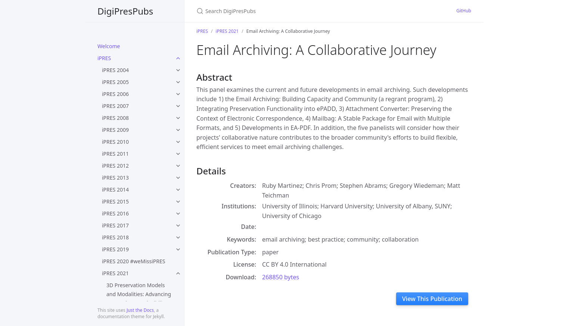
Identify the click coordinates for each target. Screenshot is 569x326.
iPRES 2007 (115, 105)
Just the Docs (140, 310)
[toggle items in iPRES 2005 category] (178, 82)
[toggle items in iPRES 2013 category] (178, 178)
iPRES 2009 (115, 129)
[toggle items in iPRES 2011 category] (178, 154)
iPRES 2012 (115, 165)
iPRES (104, 58)
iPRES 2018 (115, 237)
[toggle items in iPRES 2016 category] (178, 214)
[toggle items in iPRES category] (178, 58)
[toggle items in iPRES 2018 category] (178, 237)
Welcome (108, 46)
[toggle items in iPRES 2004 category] (178, 70)
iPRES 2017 (115, 225)
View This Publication (432, 299)
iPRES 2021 (115, 273)
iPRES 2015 (115, 201)
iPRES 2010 (115, 141)
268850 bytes (280, 277)
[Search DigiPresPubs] (284, 11)
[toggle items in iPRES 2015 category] (178, 202)
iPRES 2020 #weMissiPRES (133, 261)
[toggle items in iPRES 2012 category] (178, 166)
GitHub (463, 10)
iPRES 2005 (115, 82)
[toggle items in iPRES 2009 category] (178, 130)
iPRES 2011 (115, 153)
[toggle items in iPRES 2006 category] (178, 94)
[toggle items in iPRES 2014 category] (178, 190)
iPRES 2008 (115, 117)
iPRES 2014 (115, 189)
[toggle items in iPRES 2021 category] (178, 273)
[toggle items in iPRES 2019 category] (178, 249)
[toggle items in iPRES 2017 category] (178, 226)
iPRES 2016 (115, 213)
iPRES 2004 (115, 70)
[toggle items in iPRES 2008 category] (178, 118)
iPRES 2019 (115, 249)
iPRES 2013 (115, 177)
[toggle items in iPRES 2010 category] (178, 142)
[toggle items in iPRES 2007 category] (178, 106)
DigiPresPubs (125, 11)
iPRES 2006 (115, 93)
